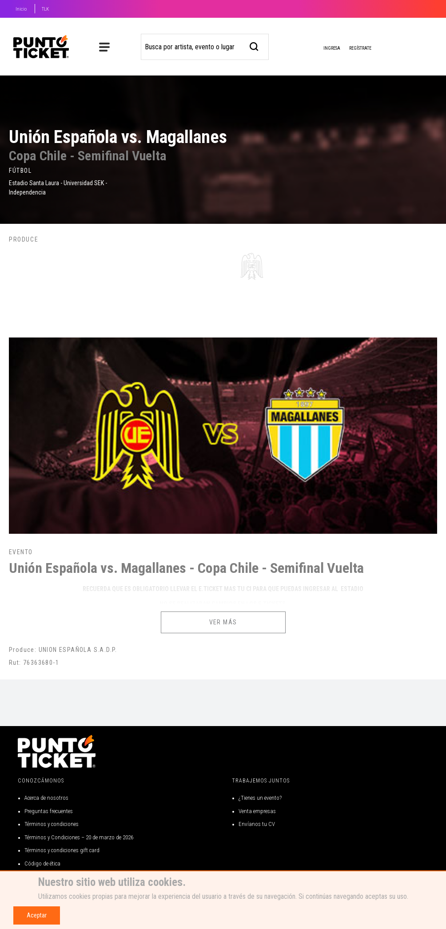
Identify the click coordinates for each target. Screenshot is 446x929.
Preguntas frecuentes (48, 811)
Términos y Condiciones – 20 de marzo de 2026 (78, 837)
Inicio (21, 9)
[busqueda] (254, 45)
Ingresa (324, 49)
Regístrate (360, 48)
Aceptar (37, 915)
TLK (45, 9)
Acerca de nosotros (46, 797)
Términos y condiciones (51, 824)
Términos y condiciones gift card (62, 850)
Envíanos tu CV (257, 824)
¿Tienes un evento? (260, 797)
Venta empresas (257, 811)
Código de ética (42, 863)
